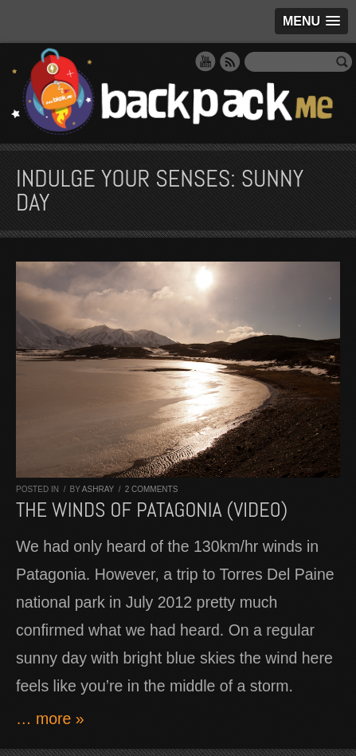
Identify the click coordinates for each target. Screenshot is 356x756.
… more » (50, 718)
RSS (230, 61)
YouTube (205, 61)
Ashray (98, 489)
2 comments (151, 489)
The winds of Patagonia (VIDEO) (152, 510)
